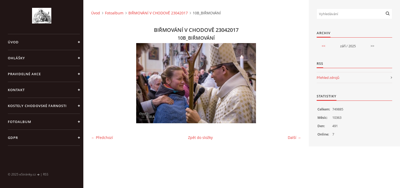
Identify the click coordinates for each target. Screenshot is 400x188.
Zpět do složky (200, 137)
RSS (45, 174)
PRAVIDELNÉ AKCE (24, 74)
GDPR (13, 137)
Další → (294, 137)
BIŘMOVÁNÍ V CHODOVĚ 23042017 (158, 12)
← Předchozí (102, 137)
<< (323, 46)
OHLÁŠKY (16, 58)
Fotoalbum (19, 121)
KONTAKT (16, 89)
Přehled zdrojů (328, 77)
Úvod (13, 42)
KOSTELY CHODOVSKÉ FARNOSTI (37, 105)
